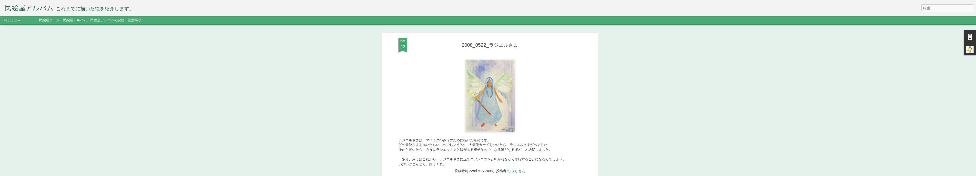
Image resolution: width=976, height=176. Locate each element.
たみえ (512, 61)
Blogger (517, 172)
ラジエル (496, 68)
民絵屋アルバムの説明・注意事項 (116, 20)
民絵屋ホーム (49, 20)
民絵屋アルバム (75, 20)
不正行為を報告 (533, 172)
